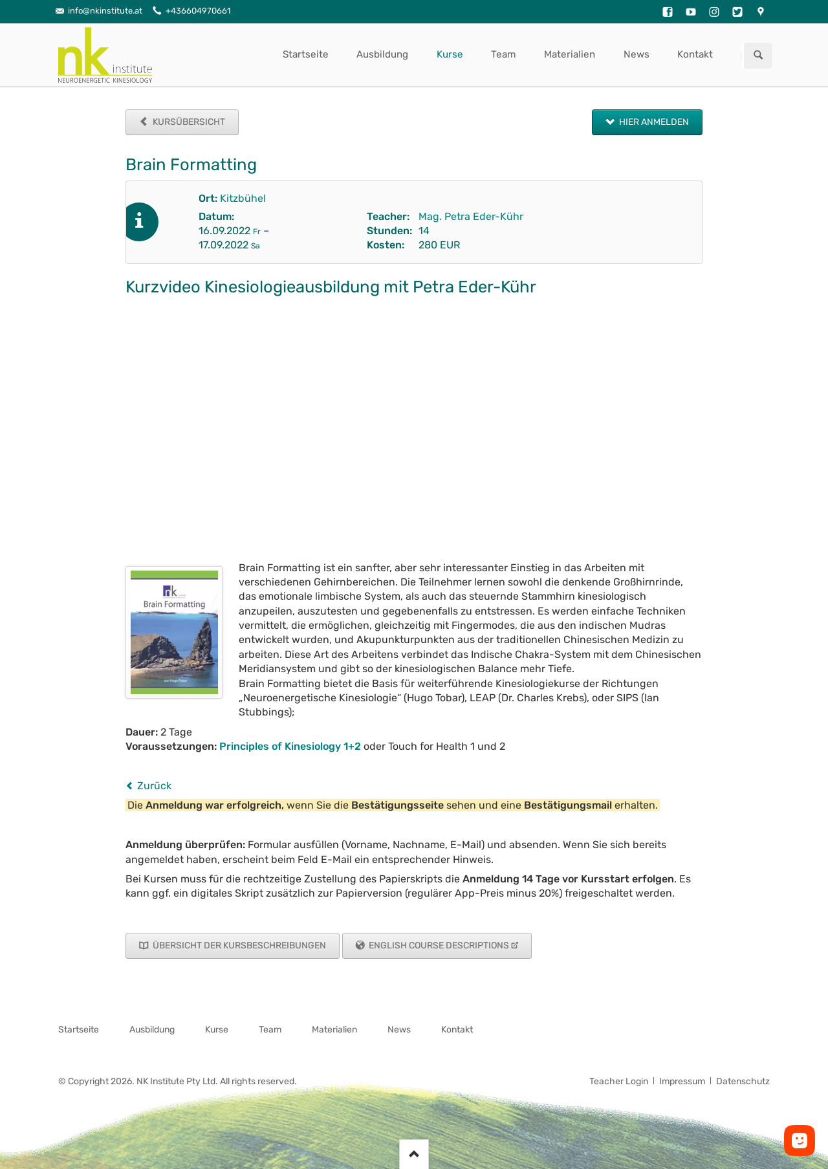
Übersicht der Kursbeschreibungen (238, 945)
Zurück (154, 786)
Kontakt (695, 54)
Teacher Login (618, 1081)
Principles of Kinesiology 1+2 (290, 746)
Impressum (682, 1081)
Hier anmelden (653, 121)
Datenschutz (743, 1081)
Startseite (306, 54)
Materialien (569, 54)
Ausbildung (382, 54)
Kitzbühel (243, 198)
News (636, 54)
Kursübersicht (188, 121)
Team (503, 54)
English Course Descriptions (438, 945)
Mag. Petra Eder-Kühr (471, 216)
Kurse (450, 54)
